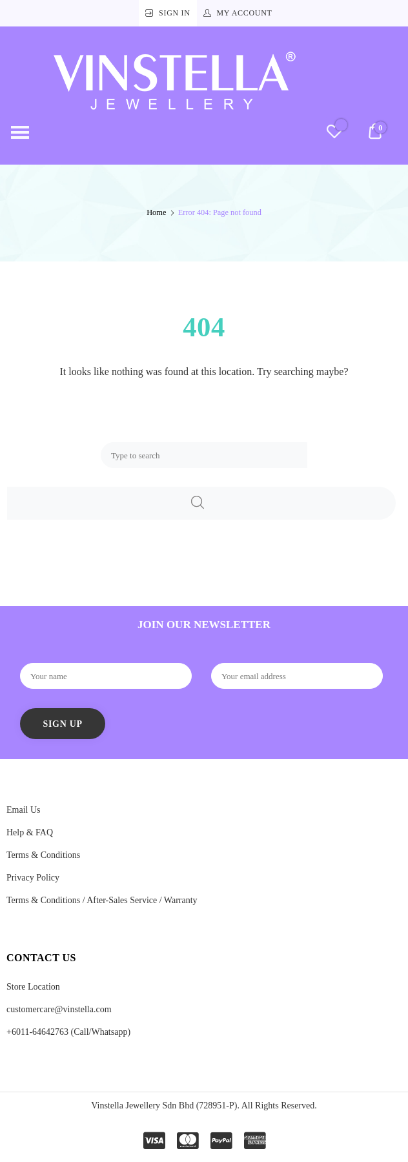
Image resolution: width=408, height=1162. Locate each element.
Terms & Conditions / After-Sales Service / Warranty (102, 900)
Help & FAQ (29, 832)
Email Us (23, 810)
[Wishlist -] (334, 133)
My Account (244, 12)
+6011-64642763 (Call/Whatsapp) (68, 1032)
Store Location (33, 987)
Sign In (174, 12)
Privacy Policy (32, 877)
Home (156, 212)
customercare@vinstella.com (59, 1009)
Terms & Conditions (43, 855)
